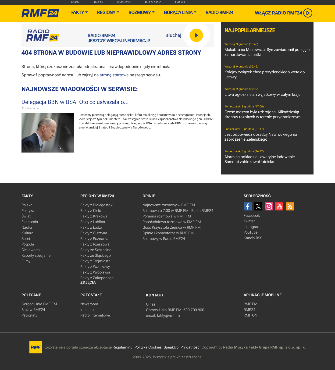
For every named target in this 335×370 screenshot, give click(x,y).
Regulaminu (122, 347)
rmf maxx (124, 2)
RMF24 (75, 2)
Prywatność (190, 347)
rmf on (180, 2)
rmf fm (98, 2)
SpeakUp (171, 347)
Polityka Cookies (148, 347)
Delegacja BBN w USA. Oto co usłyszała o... (75, 102)
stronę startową (114, 74)
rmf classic (153, 2)
